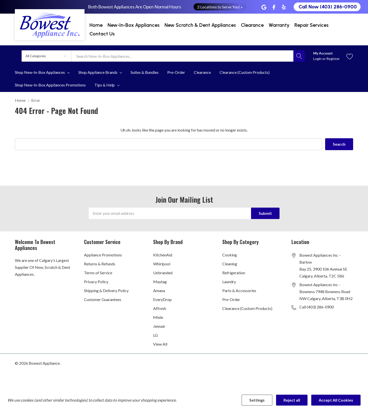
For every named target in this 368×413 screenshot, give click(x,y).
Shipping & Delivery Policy (106, 290)
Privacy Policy (96, 281)
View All (160, 344)
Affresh (159, 308)
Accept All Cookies (336, 400)
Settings (257, 400)
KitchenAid (162, 254)
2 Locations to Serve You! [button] (220, 6)
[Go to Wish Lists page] (349, 55)
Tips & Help (104, 85)
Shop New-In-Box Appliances (40, 72)
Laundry (229, 281)
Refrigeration (233, 272)
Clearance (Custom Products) (247, 308)
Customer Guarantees (102, 299)
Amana (159, 290)
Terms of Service (98, 272)
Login (317, 58)
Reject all (291, 400)
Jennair (159, 326)
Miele (158, 317)
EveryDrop (162, 299)
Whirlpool (161, 263)
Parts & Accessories (239, 290)
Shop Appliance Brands (97, 72)
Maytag (160, 281)
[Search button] (299, 56)
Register (333, 58)
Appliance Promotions (103, 254)
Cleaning (229, 263)
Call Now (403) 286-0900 (328, 7)
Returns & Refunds (99, 263)
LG (155, 335)
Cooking (229, 254)
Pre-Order (231, 299)
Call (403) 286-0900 (316, 306)
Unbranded (162, 272)
